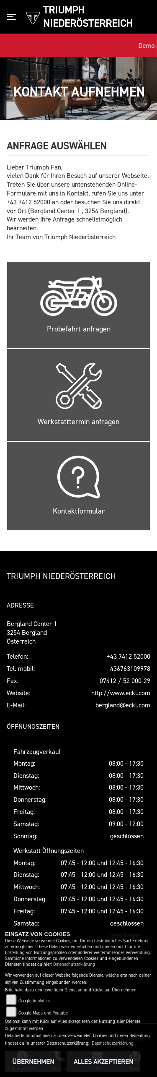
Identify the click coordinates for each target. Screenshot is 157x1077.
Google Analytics (34, 1001)
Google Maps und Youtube (43, 1013)
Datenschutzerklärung (74, 964)
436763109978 (130, 668)
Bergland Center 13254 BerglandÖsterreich (32, 632)
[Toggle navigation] (13, 17)
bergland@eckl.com (122, 705)
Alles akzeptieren (103, 1061)
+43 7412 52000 (128, 656)
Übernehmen (33, 1061)
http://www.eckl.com (120, 692)
